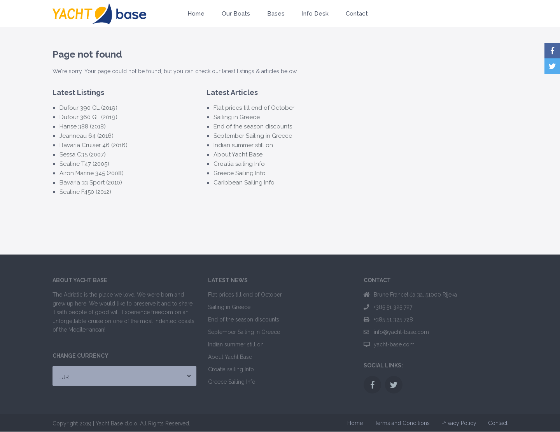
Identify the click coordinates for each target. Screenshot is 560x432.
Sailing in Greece (237, 117)
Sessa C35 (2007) (83, 154)
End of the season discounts (253, 126)
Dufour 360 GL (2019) (88, 117)
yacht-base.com (394, 344)
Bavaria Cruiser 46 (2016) (94, 145)
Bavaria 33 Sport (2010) (91, 182)
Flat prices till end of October (254, 107)
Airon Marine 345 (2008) (92, 173)
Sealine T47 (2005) (84, 163)
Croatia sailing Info (239, 163)
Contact (357, 13)
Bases (276, 13)
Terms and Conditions (402, 423)
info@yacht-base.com (401, 332)
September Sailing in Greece (253, 135)
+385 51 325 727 (393, 307)
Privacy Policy (458, 423)
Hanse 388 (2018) (83, 126)
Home (196, 13)
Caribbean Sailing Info (244, 182)
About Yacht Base (238, 154)
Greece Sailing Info (240, 173)
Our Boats (236, 13)
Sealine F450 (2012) (85, 191)
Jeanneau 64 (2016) (87, 135)
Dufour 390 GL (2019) (88, 107)
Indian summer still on (243, 145)
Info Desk (315, 13)
